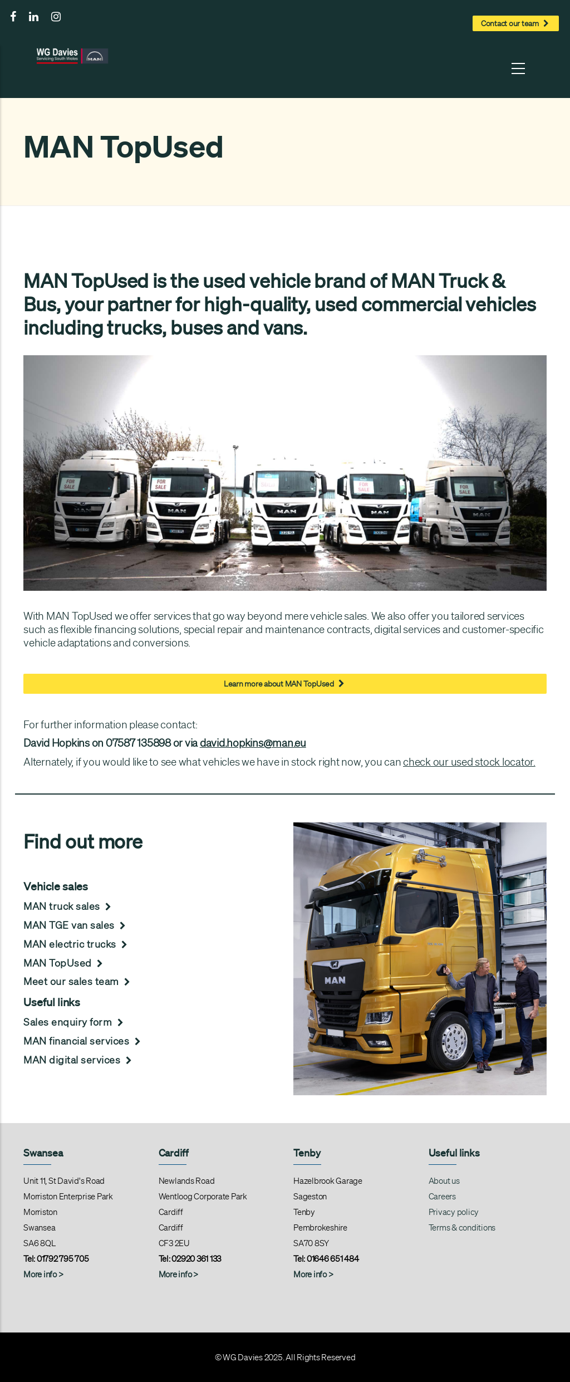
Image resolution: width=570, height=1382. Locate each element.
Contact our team (516, 22)
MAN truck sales (68, 906)
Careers (442, 1197)
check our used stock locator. (469, 762)
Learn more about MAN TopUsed (285, 683)
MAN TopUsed (64, 963)
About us (444, 1181)
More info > (178, 1275)
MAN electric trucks (76, 944)
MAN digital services (79, 1059)
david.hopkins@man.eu (253, 743)
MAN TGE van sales (76, 925)
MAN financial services (83, 1041)
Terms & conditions (462, 1228)
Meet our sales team (78, 981)
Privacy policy (454, 1212)
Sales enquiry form (74, 1022)
